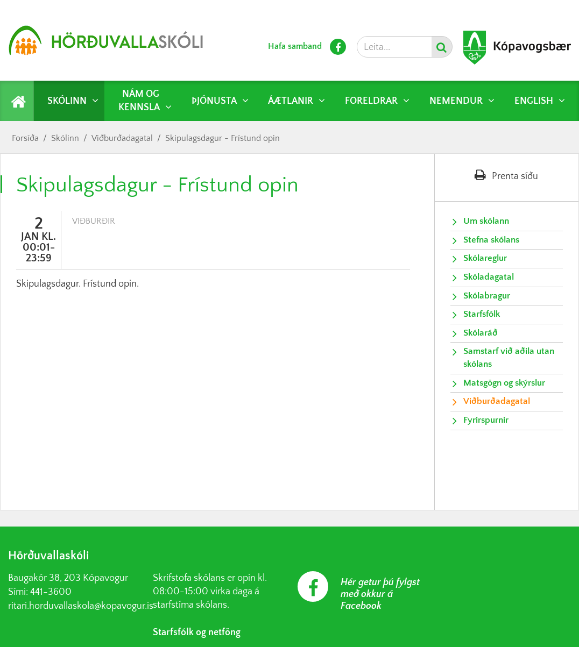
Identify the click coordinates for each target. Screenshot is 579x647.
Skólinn (65, 138)
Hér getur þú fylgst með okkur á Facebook (380, 594)
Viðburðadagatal (122, 138)
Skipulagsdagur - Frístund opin (222, 138)
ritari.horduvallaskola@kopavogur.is (80, 606)
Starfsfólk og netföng (197, 632)
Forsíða (25, 138)
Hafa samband (295, 46)
